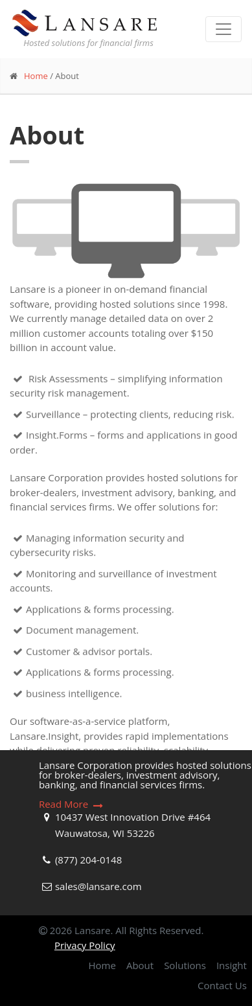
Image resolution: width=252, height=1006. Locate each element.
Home (36, 76)
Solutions (185, 965)
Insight (231, 965)
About (140, 965)
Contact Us (222, 985)
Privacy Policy (84, 945)
